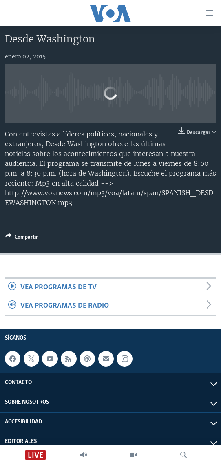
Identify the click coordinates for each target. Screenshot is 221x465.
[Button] (21, 238)
